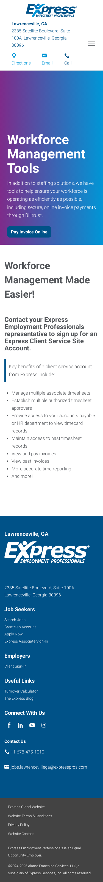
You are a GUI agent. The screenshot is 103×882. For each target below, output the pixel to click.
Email (47, 63)
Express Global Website (26, 807)
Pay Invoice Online (29, 232)
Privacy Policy (18, 825)
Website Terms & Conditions (30, 816)
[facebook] (8, 725)
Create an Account (20, 627)
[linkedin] (20, 725)
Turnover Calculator (21, 691)
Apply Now (13, 634)
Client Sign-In (15, 666)
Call (68, 63)
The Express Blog (19, 698)
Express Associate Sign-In (26, 641)
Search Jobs (15, 620)
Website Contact (21, 834)
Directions (21, 63)
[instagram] (43, 725)
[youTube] (32, 725)
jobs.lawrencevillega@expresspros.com (49, 767)
